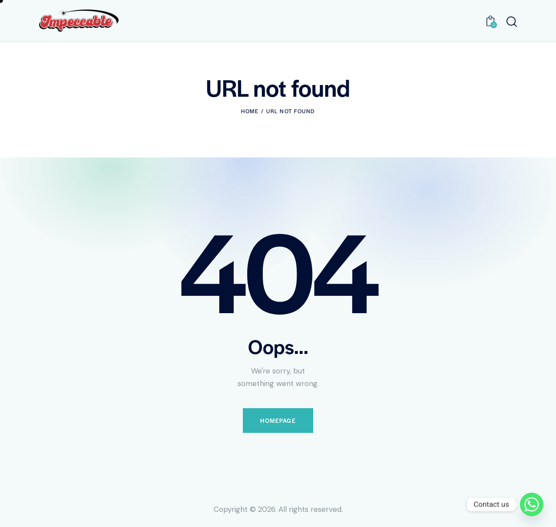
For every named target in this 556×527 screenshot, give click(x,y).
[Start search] (512, 22)
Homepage (278, 420)
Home (249, 111)
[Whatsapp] (531, 504)
